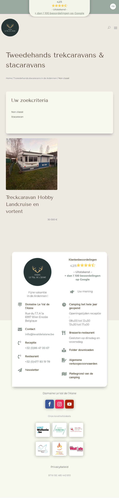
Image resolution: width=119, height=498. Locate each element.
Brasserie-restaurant (81, 396)
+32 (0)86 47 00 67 (37, 411)
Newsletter (32, 433)
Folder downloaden (81, 413)
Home (9, 78)
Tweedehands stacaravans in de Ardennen (35, 78)
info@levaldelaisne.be (39, 397)
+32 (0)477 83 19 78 (37, 424)
